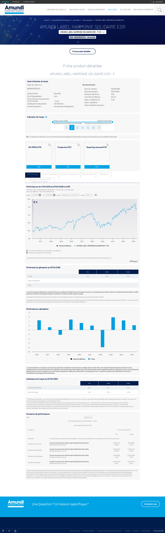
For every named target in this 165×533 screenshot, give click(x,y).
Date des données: (91, 92)
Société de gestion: (34, 106)
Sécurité (136, 531)
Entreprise (5, 2)
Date (27, 417)
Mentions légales (88, 531)
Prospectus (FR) (64, 147)
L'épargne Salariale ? (56, 9)
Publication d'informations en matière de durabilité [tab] (40, 180)
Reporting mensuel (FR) (96, 147)
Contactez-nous (150, 504)
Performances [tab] (32, 174)
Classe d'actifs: (32, 93)
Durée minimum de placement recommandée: (38, 100)
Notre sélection (87, 20)
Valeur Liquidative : (91, 102)
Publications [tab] (103, 174)
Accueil (46, 20)
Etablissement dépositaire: (37, 104)
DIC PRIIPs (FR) (34, 147)
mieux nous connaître (143, 9)
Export (134, 261)
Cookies (127, 531)
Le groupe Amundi (28, 2)
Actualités (125, 9)
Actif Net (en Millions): (92, 97)
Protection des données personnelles (109, 531)
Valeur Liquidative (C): (92, 100)
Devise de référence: (92, 94)
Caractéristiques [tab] (88, 174)
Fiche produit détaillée (81, 51)
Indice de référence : (34, 85)
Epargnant (16, 2)
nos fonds (112, 9)
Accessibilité (146, 531)
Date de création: (90, 89)
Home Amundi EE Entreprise (61, 20)
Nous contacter (75, 531)
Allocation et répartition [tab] (69, 174)
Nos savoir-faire (77, 9)
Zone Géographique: (34, 96)
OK (96, 195)
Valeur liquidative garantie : (94, 105)
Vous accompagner (96, 9)
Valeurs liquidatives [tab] (49, 174)
